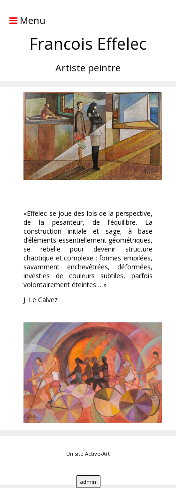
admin (88, 481)
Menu (23, 20)
